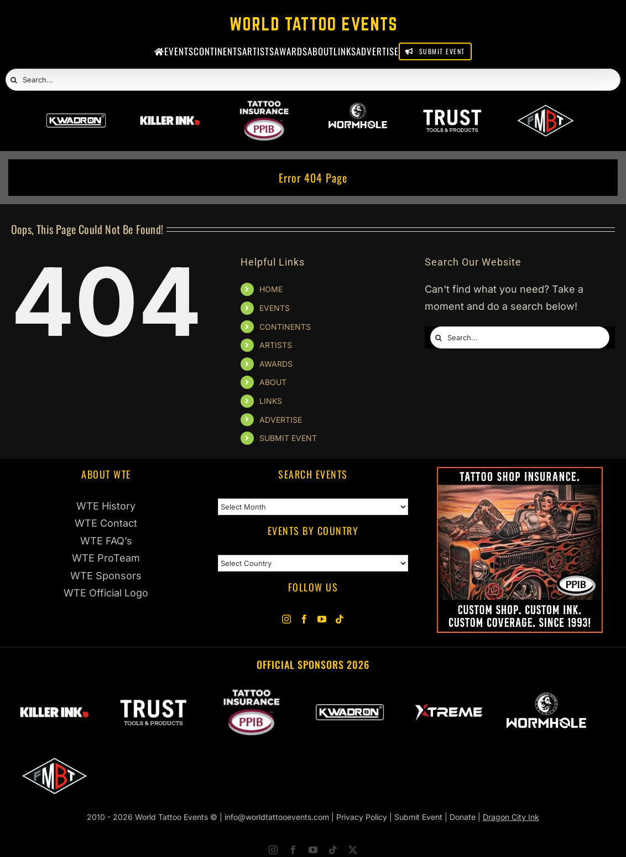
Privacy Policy (361, 817)
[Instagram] (286, 619)
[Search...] (313, 80)
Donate (463, 817)
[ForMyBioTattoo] (545, 108)
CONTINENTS (285, 326)
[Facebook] (304, 619)
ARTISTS (275, 345)
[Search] (14, 80)
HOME (271, 289)
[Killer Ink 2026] (170, 108)
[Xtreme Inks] (448, 694)
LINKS (270, 401)
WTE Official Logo (106, 593)
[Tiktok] (339, 619)
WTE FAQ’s (106, 541)
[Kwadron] (76, 108)
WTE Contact (106, 523)
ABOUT (272, 382)
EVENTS (274, 308)
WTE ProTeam (106, 558)
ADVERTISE (280, 419)
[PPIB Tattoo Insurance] (520, 475)
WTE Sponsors (106, 575)
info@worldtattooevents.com (277, 817)
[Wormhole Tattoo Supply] (357, 108)
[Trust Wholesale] (451, 108)
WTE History (105, 506)
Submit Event (418, 817)
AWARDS (276, 363)
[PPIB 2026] (264, 108)
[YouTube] (321, 619)
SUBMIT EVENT (288, 438)
